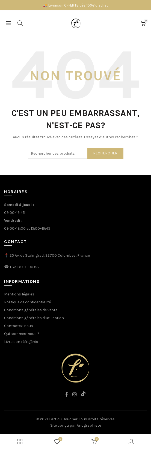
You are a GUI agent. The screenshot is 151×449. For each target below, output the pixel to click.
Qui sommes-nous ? (21, 333)
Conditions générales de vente (30, 310)
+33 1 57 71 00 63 (24, 267)
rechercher (105, 153)
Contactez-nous (18, 326)
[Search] (20, 23)
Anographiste (89, 425)
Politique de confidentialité (27, 302)
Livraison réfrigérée (21, 341)
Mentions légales (19, 294)
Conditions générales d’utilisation (34, 318)
